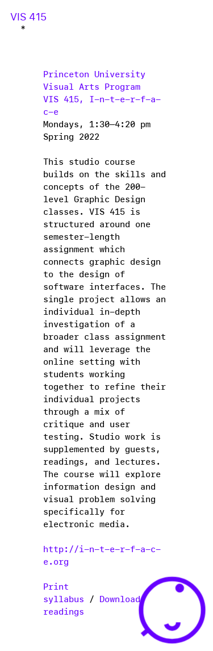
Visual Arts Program (91, 86)
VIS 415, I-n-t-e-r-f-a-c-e (102, 105)
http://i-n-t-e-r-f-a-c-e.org (102, 555)
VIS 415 (28, 16)
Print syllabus (63, 593)
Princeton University (94, 74)
